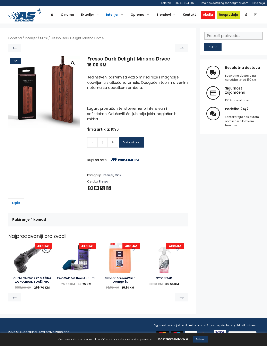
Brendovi (167, 15)
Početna (15, 38)
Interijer (116, 15)
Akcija (208, 14)
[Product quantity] (102, 142)
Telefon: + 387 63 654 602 (178, 3)
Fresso (103, 182)
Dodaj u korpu (131, 142)
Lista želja (258, 3)
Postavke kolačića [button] (173, 339)
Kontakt (189, 14)
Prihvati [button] (200, 339)
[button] (73, 63)
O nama (67, 14)
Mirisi (44, 38)
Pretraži (213, 47)
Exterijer (91, 15)
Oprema (141, 15)
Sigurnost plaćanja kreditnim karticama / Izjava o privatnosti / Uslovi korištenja (205, 325)
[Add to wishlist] (15, 61)
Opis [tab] (16, 202)
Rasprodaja (228, 14)
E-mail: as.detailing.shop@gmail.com (223, 3)
